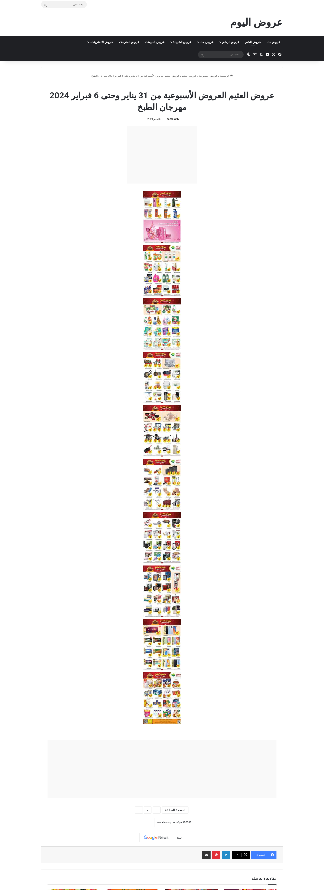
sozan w (171, 119)
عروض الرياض (230, 42)
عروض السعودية (208, 75)
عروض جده (206, 42)
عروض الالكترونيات (101, 42)
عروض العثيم (253, 42)
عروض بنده (273, 42)
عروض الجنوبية (130, 42)
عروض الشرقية (182, 42)
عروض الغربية (155, 42)
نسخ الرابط (141, 822)
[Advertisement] (162, 155)
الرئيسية (226, 75)
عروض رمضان (152, 84)
